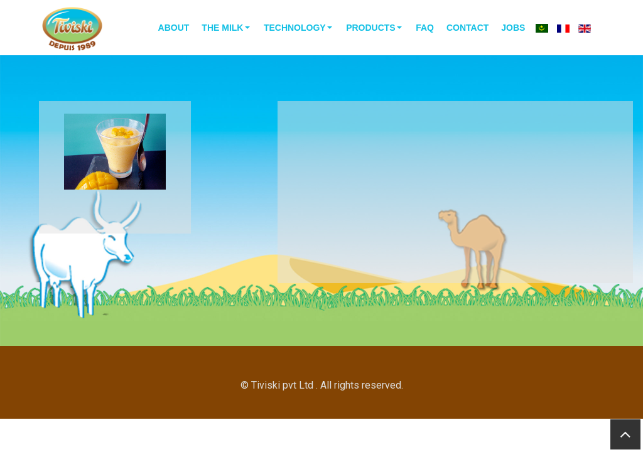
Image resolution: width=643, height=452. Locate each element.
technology (295, 28)
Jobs (513, 28)
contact (467, 28)
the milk (222, 28)
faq (425, 28)
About (174, 28)
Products (371, 28)
